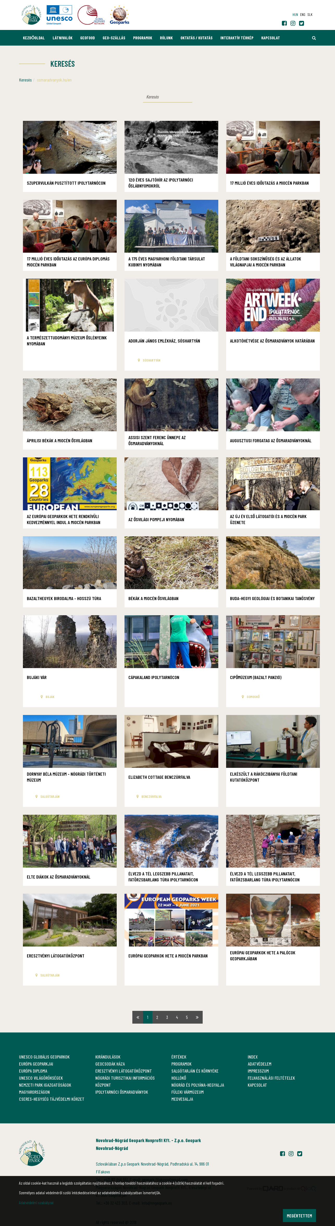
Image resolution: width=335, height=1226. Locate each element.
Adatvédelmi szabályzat (36, 1202)
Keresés (25, 80)
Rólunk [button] (166, 37)
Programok (142, 37)
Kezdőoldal (34, 37)
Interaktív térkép (236, 37)
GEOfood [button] (87, 37)
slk (309, 14)
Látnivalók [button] (62, 37)
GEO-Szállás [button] (114, 37)
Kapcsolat (270, 37)
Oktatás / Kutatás (197, 37)
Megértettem (299, 1215)
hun (295, 14)
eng (302, 14)
